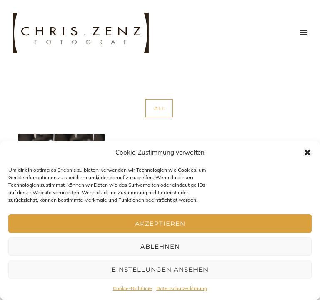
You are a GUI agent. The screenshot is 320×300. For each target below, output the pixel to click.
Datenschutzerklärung (181, 288)
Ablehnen (160, 246)
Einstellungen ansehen (160, 269)
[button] (307, 152)
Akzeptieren (160, 224)
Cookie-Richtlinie (132, 288)
